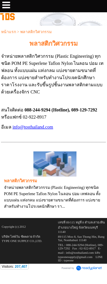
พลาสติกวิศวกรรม (20, 181)
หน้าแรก (8, 32)
